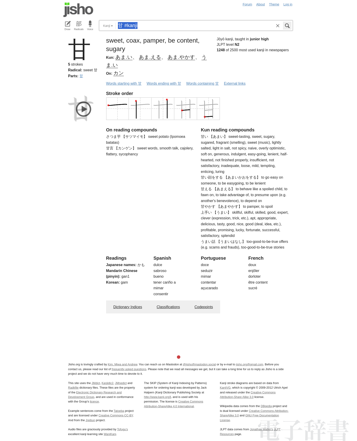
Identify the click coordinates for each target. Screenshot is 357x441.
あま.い (124, 57)
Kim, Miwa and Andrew (122, 364)
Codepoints (203, 307)
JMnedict (121, 383)
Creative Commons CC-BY (116, 415)
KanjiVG (225, 387)
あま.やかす (181, 57)
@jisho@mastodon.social (199, 364)
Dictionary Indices (127, 307)
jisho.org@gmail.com (249, 364)
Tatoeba (119, 411)
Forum (247, 4)
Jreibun (90, 420)
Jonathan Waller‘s (261, 429)
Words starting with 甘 (124, 83)
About (260, 4)
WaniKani (110, 434)
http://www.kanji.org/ (157, 397)
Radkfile (73, 387)
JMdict (96, 383)
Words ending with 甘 (164, 83)
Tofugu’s (122, 429)
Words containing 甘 (202, 83)
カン (118, 73)
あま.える (150, 57)
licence (94, 401)
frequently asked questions (129, 369)
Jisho (78, 10)
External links (234, 83)
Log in (287, 4)
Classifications (168, 307)
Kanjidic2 (107, 383)
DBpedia (266, 406)
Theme (274, 4)
